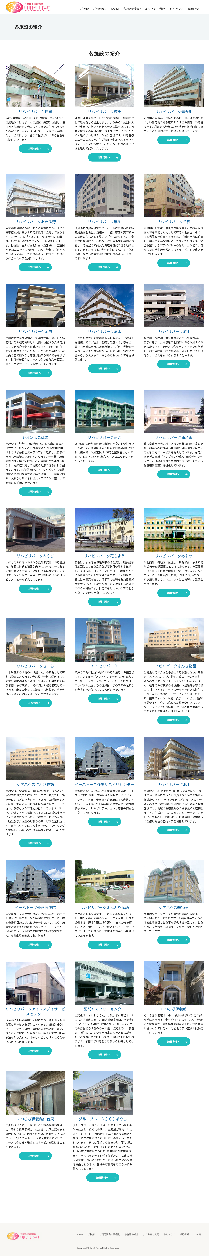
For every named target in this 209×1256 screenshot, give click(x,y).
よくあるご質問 (155, 8)
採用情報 (193, 8)
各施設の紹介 (132, 8)
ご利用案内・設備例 (106, 8)
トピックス (176, 8)
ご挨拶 (84, 8)
